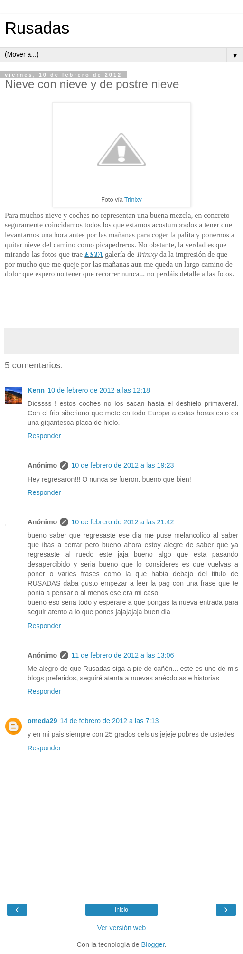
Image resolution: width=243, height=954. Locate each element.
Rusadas (37, 28)
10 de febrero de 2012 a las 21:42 (122, 522)
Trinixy (133, 200)
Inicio (121, 909)
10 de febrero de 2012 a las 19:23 (122, 465)
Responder (44, 436)
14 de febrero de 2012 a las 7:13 (109, 721)
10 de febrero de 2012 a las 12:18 (98, 390)
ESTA (93, 254)
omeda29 (42, 721)
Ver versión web (121, 928)
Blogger (153, 944)
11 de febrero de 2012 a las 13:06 (122, 655)
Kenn (36, 390)
